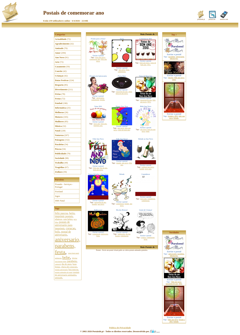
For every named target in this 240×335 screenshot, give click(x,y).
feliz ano (96, 168)
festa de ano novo (122, 93)
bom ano (104, 124)
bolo (57, 231)
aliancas (58, 219)
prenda (102, 100)
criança (143, 237)
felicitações (174, 59)
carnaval (58, 264)
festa (127, 70)
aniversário (100, 98)
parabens (72, 261)
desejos (170, 78)
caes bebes (67, 219)
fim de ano (103, 168)
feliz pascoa (61, 213)
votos (174, 80)
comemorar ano (94, 59)
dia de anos (66, 264)
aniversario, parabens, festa (67, 245)
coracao (70, 228)
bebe (66, 257)
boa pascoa (73, 269)
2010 (130, 92)
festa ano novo (100, 57)
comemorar (122, 72)
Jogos (57, 196)
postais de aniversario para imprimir (63, 225)
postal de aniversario (63, 233)
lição (145, 239)
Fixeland (59, 191)
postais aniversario (61, 270)
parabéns (171, 57)
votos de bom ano (124, 130)
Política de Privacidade (120, 327)
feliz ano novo (179, 78)
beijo (72, 213)
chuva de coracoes (69, 266)
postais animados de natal (63, 272)
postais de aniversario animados (67, 273)
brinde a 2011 (173, 116)
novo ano (97, 124)
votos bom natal (73, 253)
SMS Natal (60, 200)
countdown (151, 199)
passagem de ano (122, 92)
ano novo (122, 70)
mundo (118, 163)
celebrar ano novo (148, 167)
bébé (147, 131)
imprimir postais (64, 216)
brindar (94, 204)
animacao (58, 258)
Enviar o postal (174, 53)
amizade (58, 277)
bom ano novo (144, 63)
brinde (142, 169)
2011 (149, 65)
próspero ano (97, 125)
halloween (104, 234)
